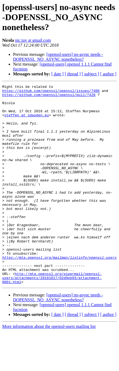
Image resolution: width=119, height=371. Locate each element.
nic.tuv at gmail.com (33, 40)
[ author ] (108, 74)
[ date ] (57, 74)
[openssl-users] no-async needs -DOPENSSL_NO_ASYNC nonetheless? (58, 57)
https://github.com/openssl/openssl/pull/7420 (48, 97)
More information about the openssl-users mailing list (49, 366)
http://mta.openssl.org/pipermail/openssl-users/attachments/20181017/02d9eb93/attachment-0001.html (52, 316)
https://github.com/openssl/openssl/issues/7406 (51, 92)
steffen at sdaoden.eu (26, 121)
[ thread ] (73, 74)
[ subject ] (90, 74)
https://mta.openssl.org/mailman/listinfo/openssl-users (59, 292)
